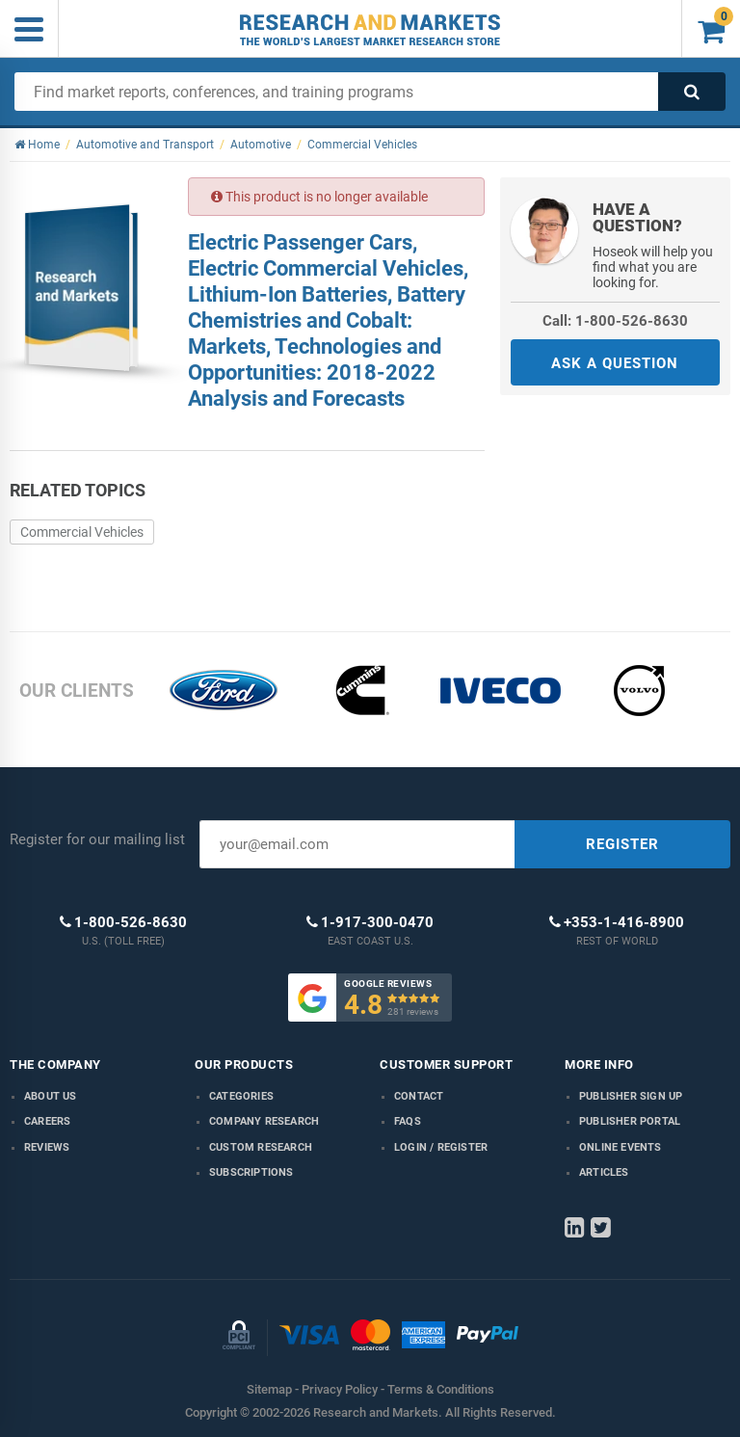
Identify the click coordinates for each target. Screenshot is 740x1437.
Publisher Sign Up (630, 1096)
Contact (418, 1096)
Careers (47, 1121)
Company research (264, 1121)
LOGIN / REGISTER (441, 1147)
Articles (604, 1172)
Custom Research (260, 1147)
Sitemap (269, 1389)
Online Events (620, 1147)
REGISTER (622, 844)
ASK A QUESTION (614, 363)
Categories (241, 1096)
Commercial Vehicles (82, 532)
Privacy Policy (340, 1389)
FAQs (407, 1121)
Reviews (46, 1147)
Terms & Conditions (440, 1389)
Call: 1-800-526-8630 (615, 321)
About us (50, 1096)
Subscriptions (251, 1172)
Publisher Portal (629, 1121)
